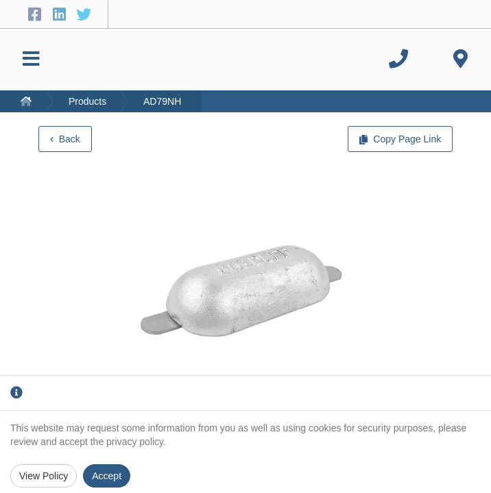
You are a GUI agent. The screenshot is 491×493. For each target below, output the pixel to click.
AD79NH (162, 101)
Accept (106, 475)
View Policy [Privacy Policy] (43, 475)
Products (87, 101)
